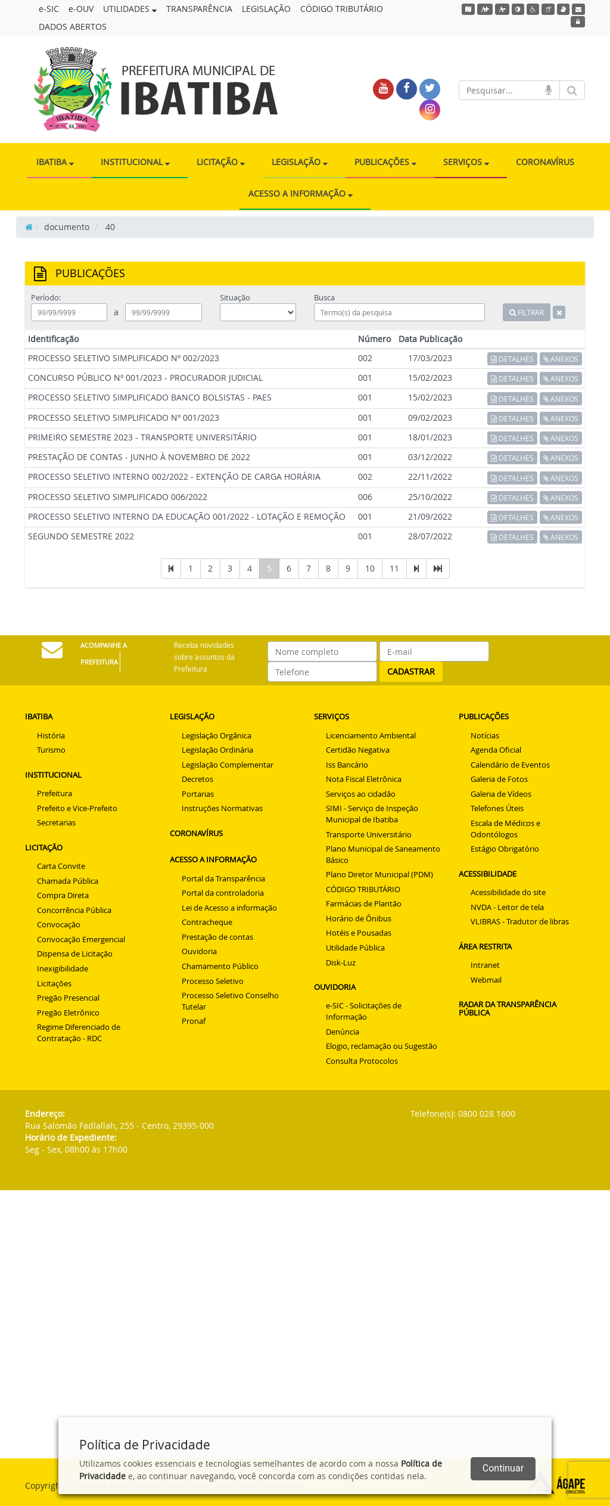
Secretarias (56, 822)
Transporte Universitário (369, 834)
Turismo (51, 749)
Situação (235, 297)
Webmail (486, 979)
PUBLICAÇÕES (385, 161)
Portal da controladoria (223, 892)
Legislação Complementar (227, 764)
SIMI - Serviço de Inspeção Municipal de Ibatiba (372, 814)
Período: (46, 297)
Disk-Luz (341, 962)
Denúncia (342, 1031)
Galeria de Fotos (499, 779)
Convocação (58, 924)
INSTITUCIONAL (135, 161)
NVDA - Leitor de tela (507, 907)
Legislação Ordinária (217, 749)
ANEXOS (560, 359)
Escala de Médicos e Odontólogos (505, 829)
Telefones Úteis (497, 808)
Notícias (485, 735)
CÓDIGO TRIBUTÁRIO (341, 8)
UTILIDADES (130, 8)
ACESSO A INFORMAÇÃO (300, 193)
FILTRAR (526, 312)
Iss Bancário (347, 764)
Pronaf (194, 1021)
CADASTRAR (411, 671)
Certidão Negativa (358, 749)
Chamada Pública (67, 880)
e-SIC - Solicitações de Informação (364, 1011)
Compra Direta (63, 895)
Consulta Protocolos (362, 1060)
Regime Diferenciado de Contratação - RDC (78, 1032)
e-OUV (81, 8)
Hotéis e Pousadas (358, 932)
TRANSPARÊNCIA (199, 8)
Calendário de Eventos (510, 764)
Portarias (198, 793)
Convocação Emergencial (81, 939)
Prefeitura (54, 793)
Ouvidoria (199, 951)
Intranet (485, 965)
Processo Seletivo (213, 981)
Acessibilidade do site (508, 892)
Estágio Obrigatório (505, 848)
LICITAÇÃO (221, 161)
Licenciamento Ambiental (371, 735)
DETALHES (512, 359)
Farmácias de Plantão (364, 903)
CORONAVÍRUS (545, 161)
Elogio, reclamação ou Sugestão (381, 1046)
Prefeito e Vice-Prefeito (77, 808)
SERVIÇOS (466, 161)
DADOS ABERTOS (73, 26)
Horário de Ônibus (358, 918)
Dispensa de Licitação (75, 953)
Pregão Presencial (68, 997)
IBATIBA (55, 161)
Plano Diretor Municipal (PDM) (379, 874)
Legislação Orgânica (216, 735)
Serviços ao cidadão (361, 793)
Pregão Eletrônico (68, 1012)
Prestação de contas (217, 936)
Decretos (197, 779)
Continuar (503, 1468)
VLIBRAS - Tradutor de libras (520, 921)
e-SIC (49, 8)
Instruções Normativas (222, 808)
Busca (324, 297)
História (51, 735)
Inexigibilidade (62, 968)
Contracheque (207, 922)
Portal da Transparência (223, 878)
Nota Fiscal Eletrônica (364, 779)
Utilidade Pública (355, 947)
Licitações (54, 983)
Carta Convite (61, 866)
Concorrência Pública (74, 910)
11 (394, 568)
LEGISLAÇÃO (266, 8)
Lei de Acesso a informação (229, 907)
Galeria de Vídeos (501, 793)
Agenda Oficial (496, 749)
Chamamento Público (220, 966)
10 (370, 568)
